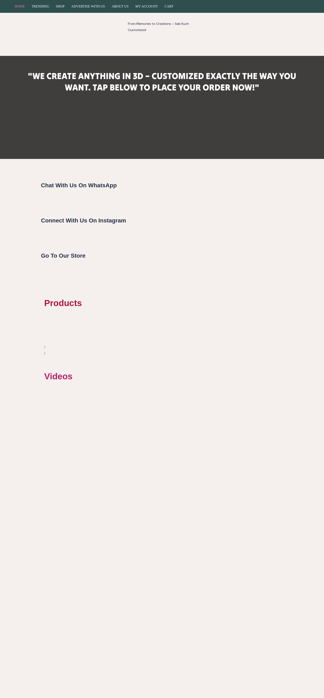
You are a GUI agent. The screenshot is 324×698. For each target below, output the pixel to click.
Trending (40, 6)
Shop (60, 6)
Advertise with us (88, 6)
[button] (162, 347)
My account (146, 6)
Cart (169, 6)
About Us (120, 6)
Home (20, 6)
